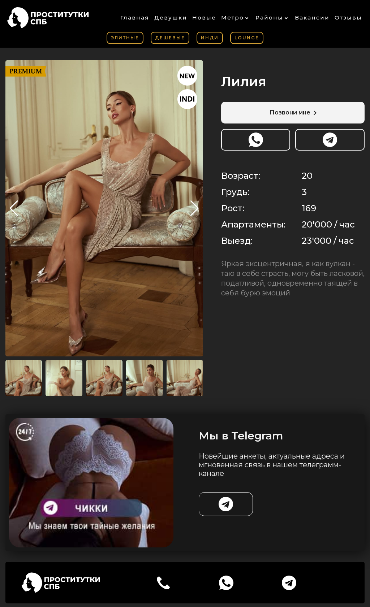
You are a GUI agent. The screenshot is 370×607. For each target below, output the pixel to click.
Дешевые (170, 37)
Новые (204, 17)
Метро (232, 17)
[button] (194, 208)
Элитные (125, 37)
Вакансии (312, 17)
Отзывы (348, 17)
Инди (210, 37)
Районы (269, 17)
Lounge (247, 37)
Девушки (170, 17)
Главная (134, 17)
